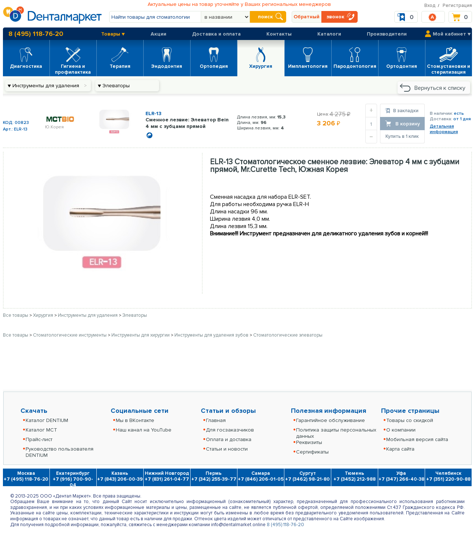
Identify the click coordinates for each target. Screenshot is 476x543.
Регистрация (457, 5)
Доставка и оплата (216, 34)
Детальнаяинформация (444, 129)
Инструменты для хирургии (141, 335)
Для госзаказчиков (230, 430)
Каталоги (329, 34)
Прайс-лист (39, 439)
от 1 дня (462, 119)
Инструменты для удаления (88, 315)
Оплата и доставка (228, 439)
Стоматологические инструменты (70, 335)
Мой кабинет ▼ (452, 34)
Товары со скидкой (409, 420)
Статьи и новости (227, 449)
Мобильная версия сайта (417, 439)
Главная (216, 420)
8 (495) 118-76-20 (35, 34)
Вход (430, 5)
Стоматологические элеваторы (287, 335)
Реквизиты (309, 442)
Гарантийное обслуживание (330, 420)
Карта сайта (400, 449)
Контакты (279, 34)
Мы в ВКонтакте (135, 420)
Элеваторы (134, 315)
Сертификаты (312, 452)
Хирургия (43, 315)
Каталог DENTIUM (47, 420)
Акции (158, 34)
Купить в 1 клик (402, 136)
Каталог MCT (41, 430)
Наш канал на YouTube (143, 430)
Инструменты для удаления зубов (212, 335)
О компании (401, 430)
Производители (387, 34)
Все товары (15, 315)
